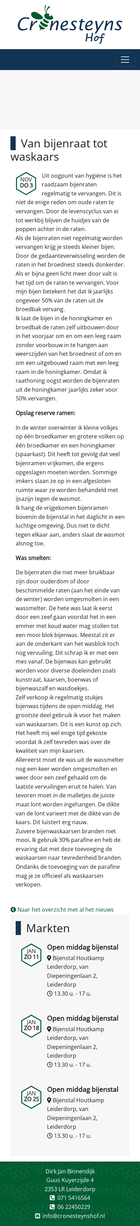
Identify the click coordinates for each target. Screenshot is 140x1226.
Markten (48, 927)
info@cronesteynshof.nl (73, 1216)
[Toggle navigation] (125, 60)
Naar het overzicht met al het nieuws (62, 909)
